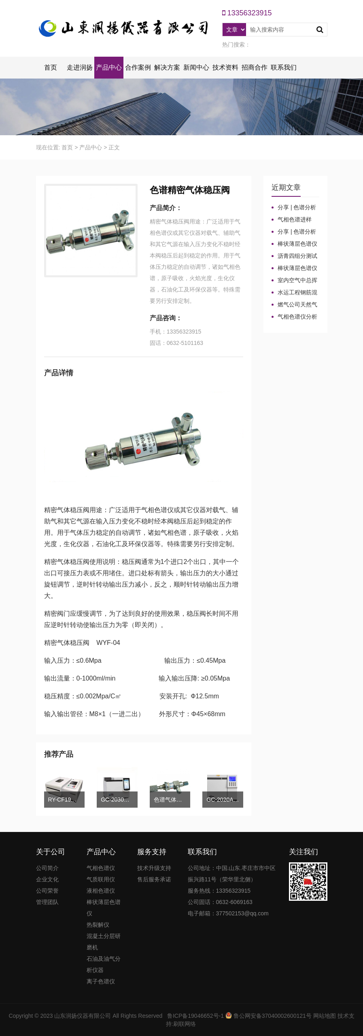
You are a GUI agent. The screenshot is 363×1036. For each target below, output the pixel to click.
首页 (50, 67)
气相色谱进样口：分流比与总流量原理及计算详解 (294, 219)
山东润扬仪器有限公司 (82, 1016)
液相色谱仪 (101, 890)
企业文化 (47, 879)
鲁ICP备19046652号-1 (195, 1016)
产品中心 (109, 67)
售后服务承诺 (154, 879)
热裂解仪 (98, 924)
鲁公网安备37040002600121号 (272, 1016)
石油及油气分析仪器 (104, 964)
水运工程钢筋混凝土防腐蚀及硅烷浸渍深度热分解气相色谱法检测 (294, 292)
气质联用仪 (101, 879)
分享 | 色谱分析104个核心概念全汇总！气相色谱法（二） (294, 207)
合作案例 (138, 67)
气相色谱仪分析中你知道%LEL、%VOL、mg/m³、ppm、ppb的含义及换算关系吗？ (294, 317)
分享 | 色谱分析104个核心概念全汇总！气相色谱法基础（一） (294, 232)
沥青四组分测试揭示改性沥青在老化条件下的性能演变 (294, 256)
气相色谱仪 (101, 868)
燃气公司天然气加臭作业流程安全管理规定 (294, 304)
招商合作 (254, 67)
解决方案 (167, 67)
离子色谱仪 (101, 981)
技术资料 (225, 67)
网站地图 (324, 1016)
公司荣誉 (47, 890)
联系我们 (284, 67)
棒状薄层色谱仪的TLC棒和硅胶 (294, 244)
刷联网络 (184, 1024)
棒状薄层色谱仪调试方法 (294, 268)
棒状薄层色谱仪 (104, 908)
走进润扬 (80, 67)
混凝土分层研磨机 (104, 942)
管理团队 (47, 902)
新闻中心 (196, 67)
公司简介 (47, 868)
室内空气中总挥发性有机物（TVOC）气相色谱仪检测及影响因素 (294, 280)
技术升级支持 (154, 868)
